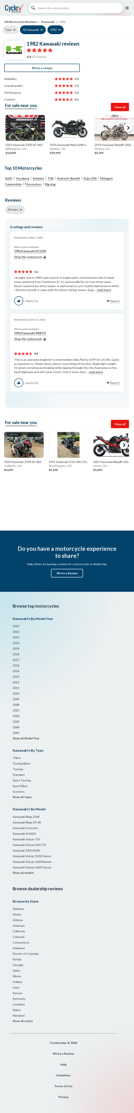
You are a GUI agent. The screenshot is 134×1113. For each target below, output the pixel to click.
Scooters (19, 791)
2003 (16, 733)
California (19, 931)
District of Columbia (25, 953)
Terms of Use (63, 1086)
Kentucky (19, 998)
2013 (16, 676)
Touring (18, 769)
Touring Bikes (22, 763)
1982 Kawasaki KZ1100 (30, 254)
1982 (53, 29)
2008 (16, 704)
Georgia (18, 965)
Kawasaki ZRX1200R (26, 850)
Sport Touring (22, 780)
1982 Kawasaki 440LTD (30, 336)
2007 (16, 710)
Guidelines (63, 1075)
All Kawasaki (31, 29)
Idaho (16, 970)
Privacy (63, 1097)
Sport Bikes (20, 786)
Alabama (18, 908)
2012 (16, 682)
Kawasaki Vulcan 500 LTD (29, 845)
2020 (16, 643)
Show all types (22, 797)
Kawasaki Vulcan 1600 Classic (32, 867)
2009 (16, 699)
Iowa (16, 987)
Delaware (19, 948)
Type (8, 29)
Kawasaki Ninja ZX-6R (27, 822)
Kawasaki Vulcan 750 (26, 839)
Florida (17, 959)
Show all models (23, 872)
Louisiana (19, 1004)
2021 (16, 637)
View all (120, 107)
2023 (16, 626)
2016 (16, 665)
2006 (16, 716)
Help (63, 1064)
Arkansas (19, 925)
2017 (16, 660)
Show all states (23, 1021)
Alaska (17, 914)
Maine (17, 1010)
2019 (16, 648)
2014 (16, 671)
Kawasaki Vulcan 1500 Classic (32, 856)
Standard (19, 774)
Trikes (17, 758)
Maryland (19, 1015)
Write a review (42, 68)
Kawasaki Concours (25, 828)
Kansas (17, 993)
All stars (12, 209)
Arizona (17, 920)
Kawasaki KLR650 (24, 833)
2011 (16, 688)
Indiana (17, 982)
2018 (16, 654)
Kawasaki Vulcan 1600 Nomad (32, 861)
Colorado (19, 937)
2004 (16, 727)
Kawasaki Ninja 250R (26, 816)
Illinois (17, 976)
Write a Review (67, 573)
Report (115, 301)
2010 (16, 693)
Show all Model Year (26, 738)
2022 (16, 631)
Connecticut (21, 942)
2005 (16, 721)
